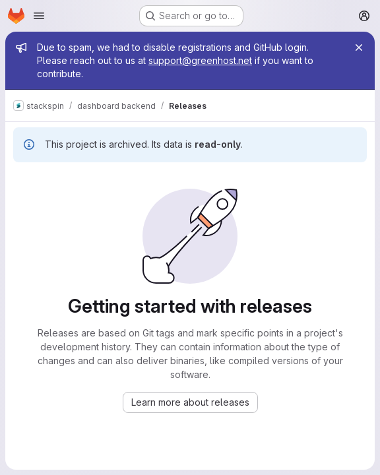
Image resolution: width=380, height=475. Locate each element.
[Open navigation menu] (38, 15)
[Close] (359, 47)
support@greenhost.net (200, 60)
